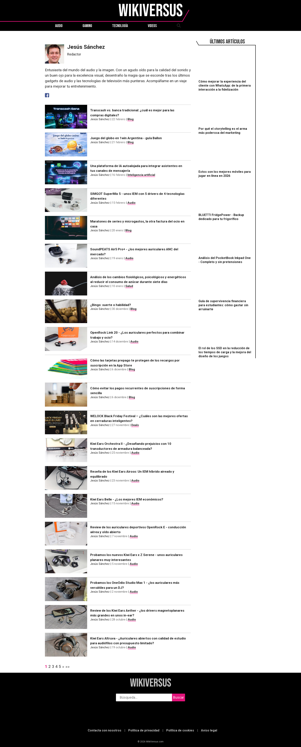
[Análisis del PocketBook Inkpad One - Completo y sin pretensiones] (225, 244)
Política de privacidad (143, 730)
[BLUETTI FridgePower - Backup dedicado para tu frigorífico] (225, 201)
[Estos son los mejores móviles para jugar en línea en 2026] (225, 158)
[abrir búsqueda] (178, 26)
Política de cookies (180, 730)
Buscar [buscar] (178, 697)
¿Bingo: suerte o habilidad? (110, 305)
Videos (152, 26)
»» (67, 666)
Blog (130, 119)
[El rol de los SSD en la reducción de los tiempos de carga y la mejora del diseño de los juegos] (225, 336)
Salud (129, 286)
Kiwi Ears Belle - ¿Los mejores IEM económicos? (126, 499)
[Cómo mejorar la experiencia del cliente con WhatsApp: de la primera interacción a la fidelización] (225, 70)
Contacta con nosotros (104, 730)
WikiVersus (150, 683)
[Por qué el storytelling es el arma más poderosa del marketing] (225, 115)
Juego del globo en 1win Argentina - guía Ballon (126, 138)
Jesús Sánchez (100, 119)
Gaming (87, 26)
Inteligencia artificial (141, 175)
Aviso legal (209, 730)
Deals (135, 425)
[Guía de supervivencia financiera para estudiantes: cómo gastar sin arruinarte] (225, 289)
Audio (59, 26)
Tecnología (120, 26)
